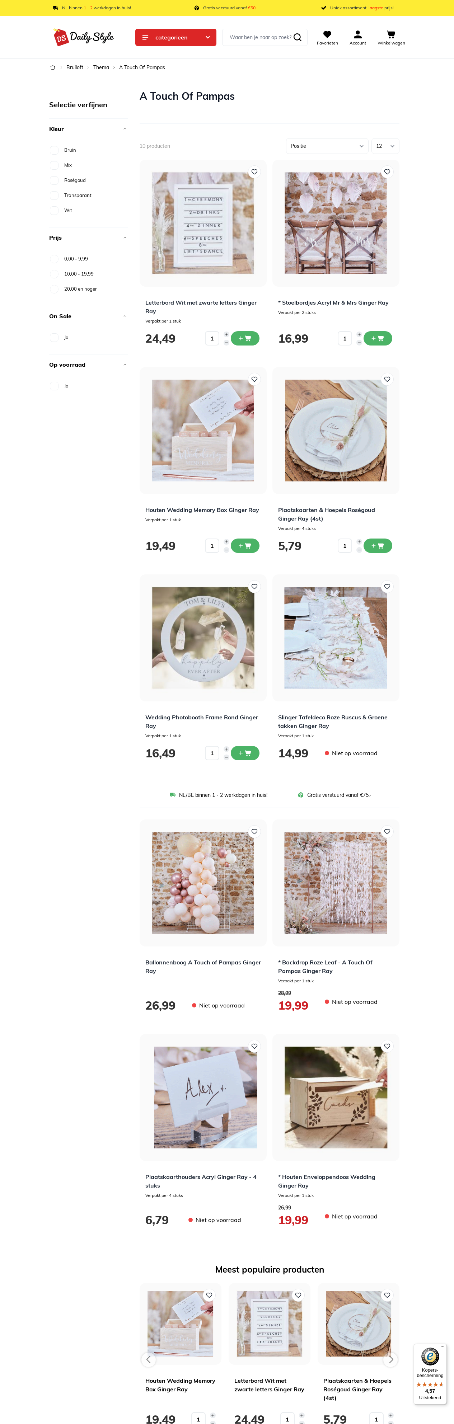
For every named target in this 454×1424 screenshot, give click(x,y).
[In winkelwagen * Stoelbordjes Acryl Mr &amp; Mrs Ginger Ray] (378, 338)
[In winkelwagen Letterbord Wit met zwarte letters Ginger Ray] (245, 338)
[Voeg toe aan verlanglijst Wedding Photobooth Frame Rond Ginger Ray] (254, 586)
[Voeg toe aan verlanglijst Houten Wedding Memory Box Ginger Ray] (254, 379)
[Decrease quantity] (226, 343)
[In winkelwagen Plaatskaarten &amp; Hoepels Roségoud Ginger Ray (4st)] (378, 546)
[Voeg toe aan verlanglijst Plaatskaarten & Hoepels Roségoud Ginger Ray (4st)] (387, 1295)
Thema (101, 67)
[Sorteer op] (327, 146)
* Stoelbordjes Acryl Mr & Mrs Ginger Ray (333, 302)
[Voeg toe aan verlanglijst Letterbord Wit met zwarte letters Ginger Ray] (254, 171)
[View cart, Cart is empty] (391, 37)
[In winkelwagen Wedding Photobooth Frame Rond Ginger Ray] (245, 753)
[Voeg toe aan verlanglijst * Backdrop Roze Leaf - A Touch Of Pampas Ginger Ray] (387, 831)
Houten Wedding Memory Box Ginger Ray (202, 509)
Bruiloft (74, 67)
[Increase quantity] (226, 334)
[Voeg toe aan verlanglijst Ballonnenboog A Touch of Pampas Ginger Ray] (254, 831)
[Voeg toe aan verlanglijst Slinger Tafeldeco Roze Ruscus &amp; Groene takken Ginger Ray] (387, 586)
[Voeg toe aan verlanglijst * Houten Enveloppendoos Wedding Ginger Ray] (387, 1046)
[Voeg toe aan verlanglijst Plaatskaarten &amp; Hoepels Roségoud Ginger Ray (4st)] (387, 379)
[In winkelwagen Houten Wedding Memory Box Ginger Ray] (245, 546)
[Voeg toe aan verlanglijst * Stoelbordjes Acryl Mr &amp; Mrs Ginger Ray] (387, 171)
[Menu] (442, 1348)
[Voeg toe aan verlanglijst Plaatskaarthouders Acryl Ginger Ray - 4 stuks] (254, 1046)
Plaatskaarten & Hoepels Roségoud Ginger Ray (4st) (357, 1389)
